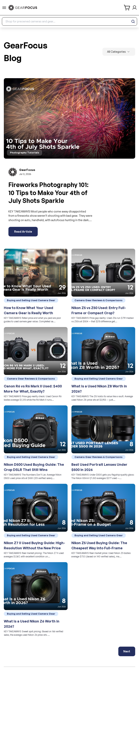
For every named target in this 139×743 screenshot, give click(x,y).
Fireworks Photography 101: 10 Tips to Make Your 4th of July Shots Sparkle (48, 192)
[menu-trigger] (4, 7)
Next (126, 651)
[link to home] (22, 8)
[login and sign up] (134, 7)
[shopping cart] (127, 7)
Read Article (23, 231)
